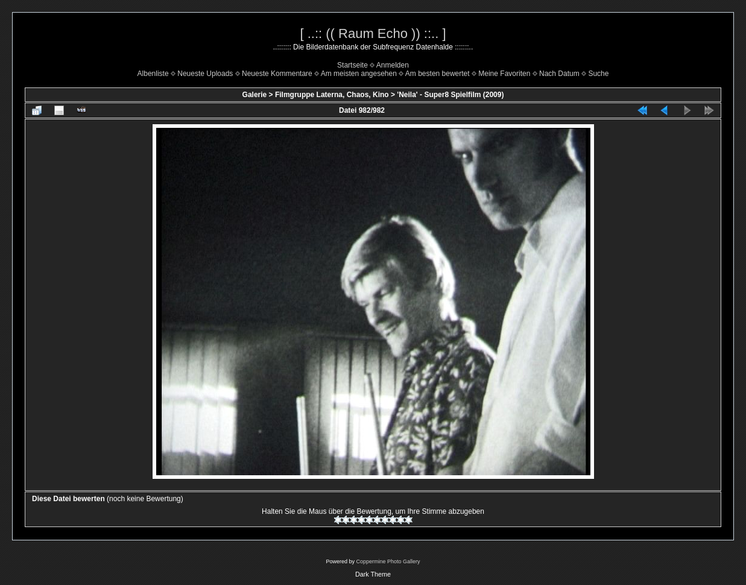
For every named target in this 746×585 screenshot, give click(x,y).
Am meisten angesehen (359, 73)
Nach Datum (559, 73)
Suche (598, 73)
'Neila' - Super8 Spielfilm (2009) (450, 94)
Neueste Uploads (205, 73)
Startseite (352, 65)
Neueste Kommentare (277, 73)
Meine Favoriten (504, 73)
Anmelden (392, 65)
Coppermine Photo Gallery (388, 561)
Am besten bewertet (437, 73)
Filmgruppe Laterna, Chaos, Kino (332, 94)
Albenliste (153, 73)
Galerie (254, 94)
